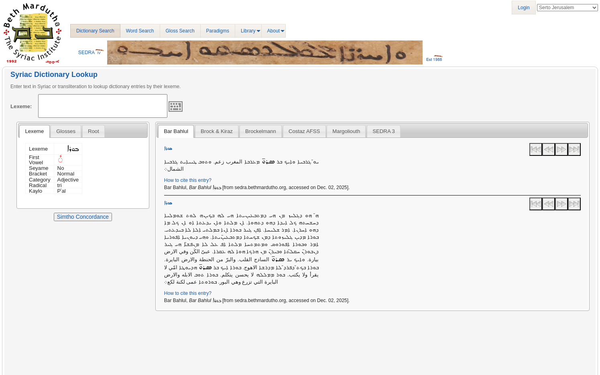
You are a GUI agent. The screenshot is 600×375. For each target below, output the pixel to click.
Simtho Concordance (83, 217)
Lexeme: (21, 106)
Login (523, 7)
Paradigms (217, 31)
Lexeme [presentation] (34, 131)
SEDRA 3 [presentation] (383, 131)
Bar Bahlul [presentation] (176, 131)
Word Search (140, 31)
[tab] (34, 131)
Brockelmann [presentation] (260, 131)
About (273, 31)
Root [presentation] (93, 131)
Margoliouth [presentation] (346, 131)
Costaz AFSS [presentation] (304, 131)
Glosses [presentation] (65, 131)
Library (248, 31)
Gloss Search (180, 31)
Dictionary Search (95, 31)
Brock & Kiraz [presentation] (217, 131)
